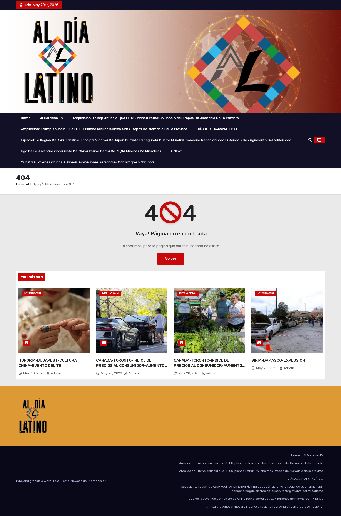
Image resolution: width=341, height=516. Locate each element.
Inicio (20, 184)
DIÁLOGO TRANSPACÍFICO (217, 129)
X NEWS (176, 151)
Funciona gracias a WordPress (38, 481)
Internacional (32, 293)
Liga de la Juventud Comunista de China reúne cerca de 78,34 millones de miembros (91, 151)
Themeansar (96, 481)
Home (25, 118)
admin (54, 373)
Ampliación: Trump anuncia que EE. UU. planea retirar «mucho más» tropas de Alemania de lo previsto (156, 118)
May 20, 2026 (34, 373)
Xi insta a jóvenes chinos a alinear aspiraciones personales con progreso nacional (88, 162)
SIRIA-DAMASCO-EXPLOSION (278, 360)
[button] (310, 140)
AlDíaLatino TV (51, 118)
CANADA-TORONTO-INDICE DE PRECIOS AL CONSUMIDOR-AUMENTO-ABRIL (131, 365)
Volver (170, 258)
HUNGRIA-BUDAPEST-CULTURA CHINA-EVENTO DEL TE (47, 363)
